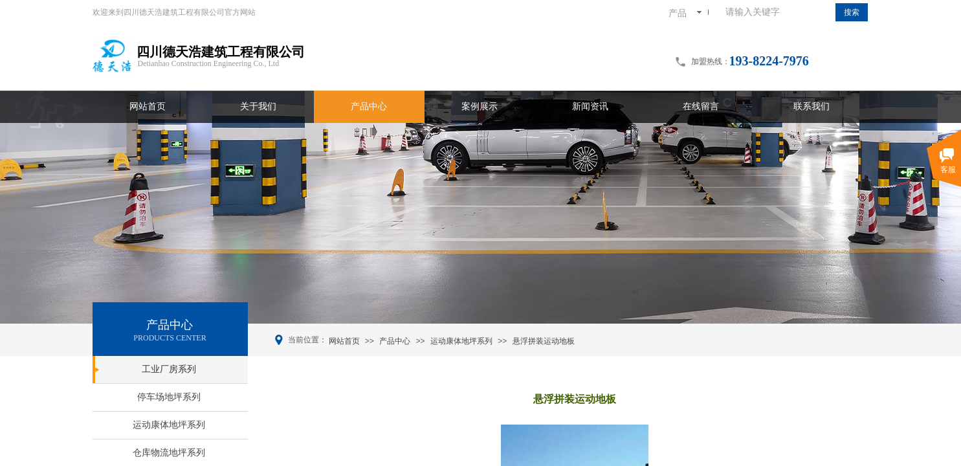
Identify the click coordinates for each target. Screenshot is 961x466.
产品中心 (394, 341)
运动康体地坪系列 (461, 341)
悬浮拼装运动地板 (544, 341)
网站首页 (344, 341)
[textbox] (777, 12)
